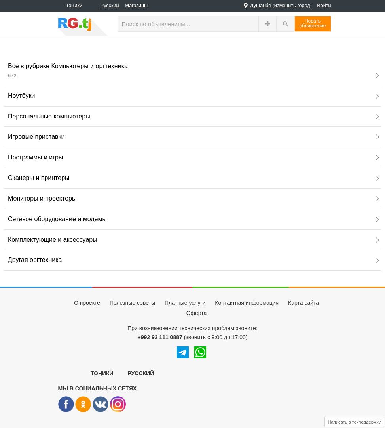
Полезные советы (132, 303)
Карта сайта (303, 303)
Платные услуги (185, 303)
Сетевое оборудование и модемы (193, 219)
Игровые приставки (193, 136)
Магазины (136, 5)
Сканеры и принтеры (193, 177)
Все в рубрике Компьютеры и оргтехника (193, 70)
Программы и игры (193, 157)
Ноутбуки (193, 95)
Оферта (196, 313)
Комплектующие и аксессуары (193, 239)
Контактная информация (247, 303)
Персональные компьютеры (193, 116)
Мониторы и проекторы (193, 198)
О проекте (87, 303)
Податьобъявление (313, 23)
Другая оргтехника (193, 259)
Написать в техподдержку (354, 422)
